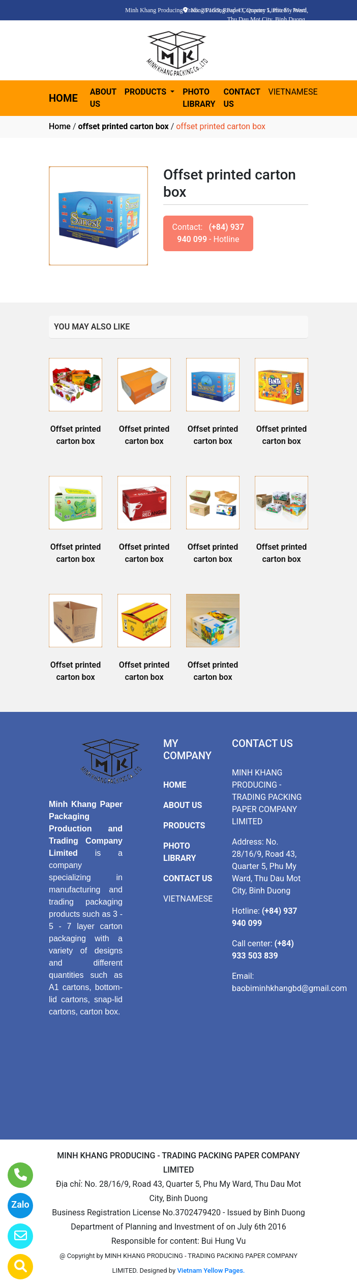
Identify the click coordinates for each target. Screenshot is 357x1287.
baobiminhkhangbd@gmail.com (289, 988)
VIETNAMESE (293, 92)
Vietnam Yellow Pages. (211, 1270)
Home (60, 126)
